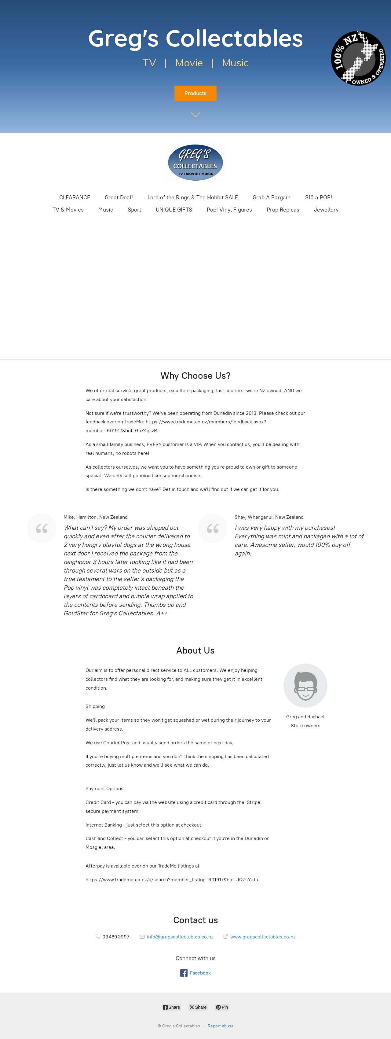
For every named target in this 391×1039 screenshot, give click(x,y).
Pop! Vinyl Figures (229, 209)
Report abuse (221, 1026)
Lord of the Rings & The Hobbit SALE (193, 197)
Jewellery (326, 209)
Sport (134, 209)
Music (105, 209)
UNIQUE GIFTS (174, 209)
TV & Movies (68, 209)
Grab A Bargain (272, 197)
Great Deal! (119, 197)
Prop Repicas (283, 209)
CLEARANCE (74, 197)
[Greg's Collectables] (195, 162)
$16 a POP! (318, 197)
